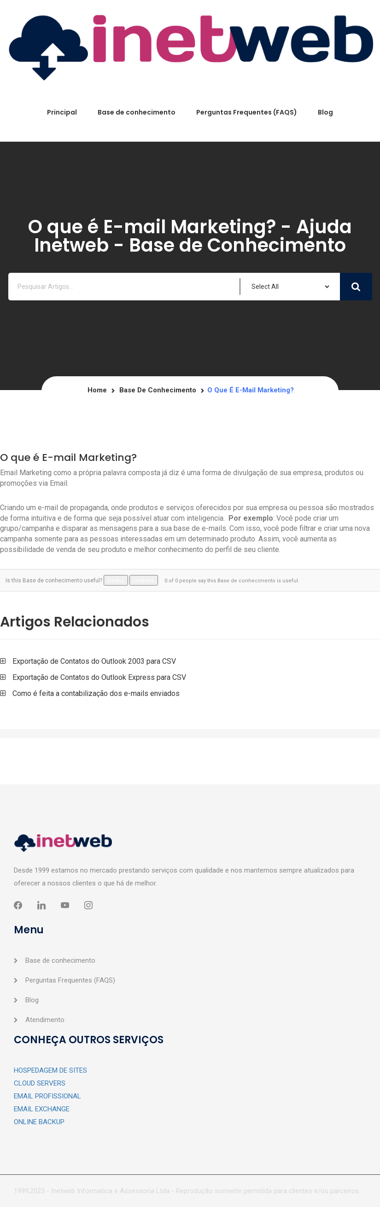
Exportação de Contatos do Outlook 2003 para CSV (94, 661)
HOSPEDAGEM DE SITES (50, 1070)
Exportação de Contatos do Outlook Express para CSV (99, 677)
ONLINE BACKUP (39, 1122)
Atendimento (44, 1020)
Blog (325, 112)
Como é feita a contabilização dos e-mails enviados (96, 693)
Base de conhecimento (136, 112)
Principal (62, 112)
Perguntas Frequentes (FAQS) (246, 112)
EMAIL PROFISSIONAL (47, 1096)
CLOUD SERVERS (39, 1083)
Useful (115, 580)
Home (97, 390)
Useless (143, 580)
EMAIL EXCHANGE (42, 1109)
